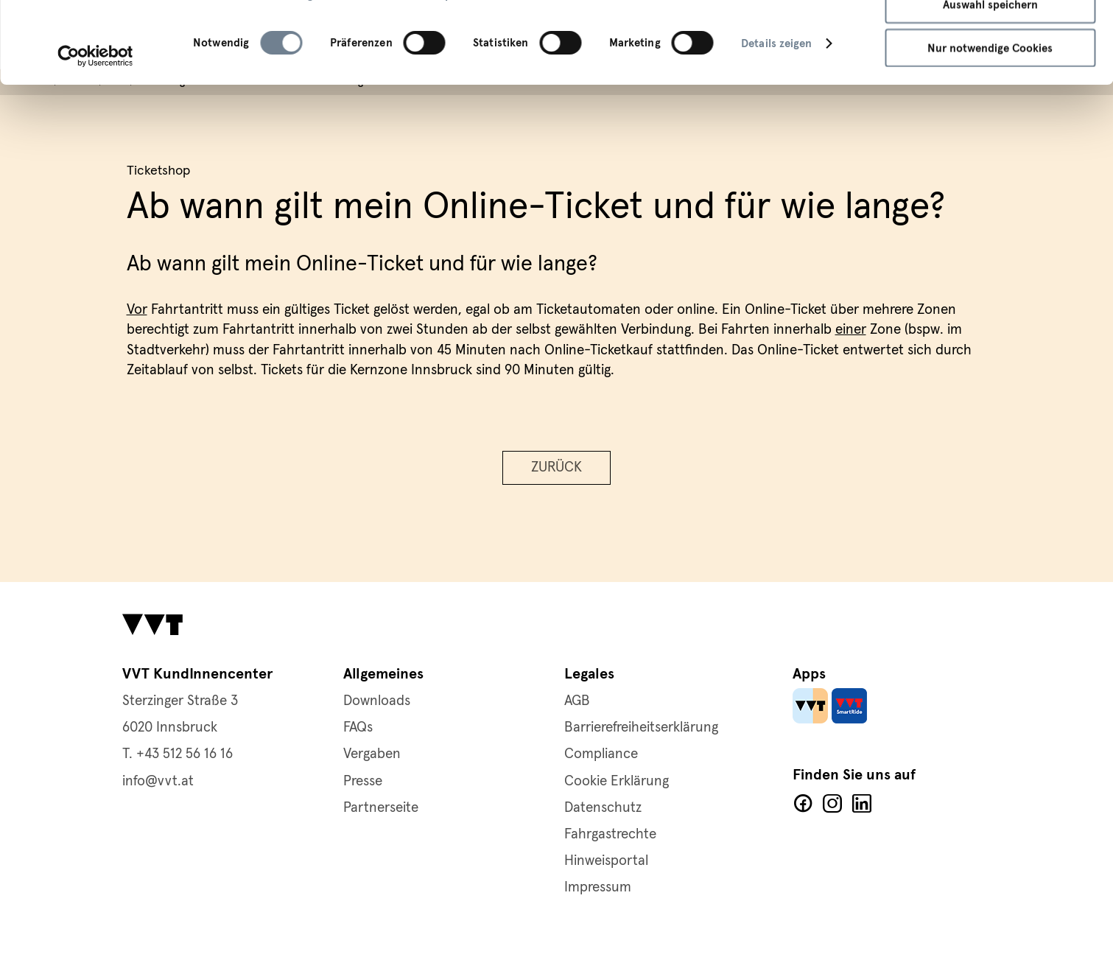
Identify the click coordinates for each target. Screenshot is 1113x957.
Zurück (556, 467)
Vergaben (372, 754)
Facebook (803, 803)
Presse (362, 781)
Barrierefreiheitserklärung (641, 728)
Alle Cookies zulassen (990, 36)
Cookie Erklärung (616, 781)
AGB (577, 701)
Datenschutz (603, 808)
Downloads (376, 701)
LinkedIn (862, 803)
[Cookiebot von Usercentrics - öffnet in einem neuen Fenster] (95, 133)
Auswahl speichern (990, 81)
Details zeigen (776, 120)
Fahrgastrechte (610, 834)
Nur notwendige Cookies (990, 124)
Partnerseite (380, 808)
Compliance (601, 754)
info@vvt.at (158, 781)
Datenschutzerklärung (253, 71)
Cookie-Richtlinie (372, 71)
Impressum (461, 71)
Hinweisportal (606, 861)
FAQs (358, 728)
